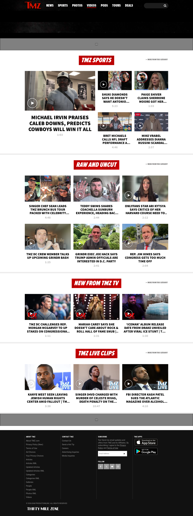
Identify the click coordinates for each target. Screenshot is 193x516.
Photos (74, 27)
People (29, 486)
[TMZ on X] (31, 5)
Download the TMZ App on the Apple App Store (146, 442)
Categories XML (32, 478)
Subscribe (124, 453)
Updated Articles (33, 467)
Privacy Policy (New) (34, 444)
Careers (65, 448)
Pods (117, 27)
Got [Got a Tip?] (33, 16)
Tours (136, 27)
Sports (51, 27)
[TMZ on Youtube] (35, 5)
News (31, 27)
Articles (29, 459)
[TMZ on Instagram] (40, 5)
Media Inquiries (68, 456)
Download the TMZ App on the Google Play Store (146, 451)
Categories (30, 475)
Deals (157, 27)
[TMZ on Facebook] (27, 5)
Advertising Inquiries (70, 452)
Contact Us (66, 441)
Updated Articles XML (35, 471)
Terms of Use (31, 448)
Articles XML (31, 463)
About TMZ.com (33, 441)
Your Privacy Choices (35, 456)
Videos (97, 27)
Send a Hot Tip (68, 444)
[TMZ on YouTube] (112, 466)
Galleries (29, 482)
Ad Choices (31, 452)
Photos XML (31, 493)
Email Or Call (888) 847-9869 (55, 17)
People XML (31, 490)
